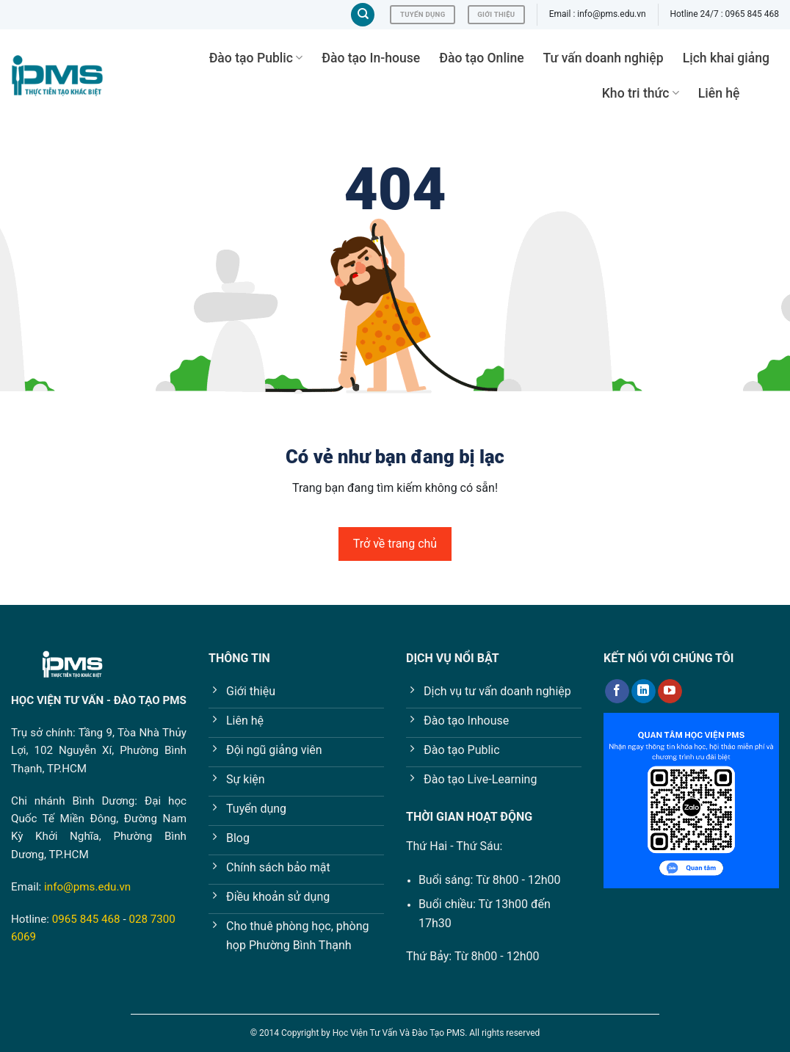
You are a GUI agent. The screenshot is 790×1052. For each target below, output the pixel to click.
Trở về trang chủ (395, 544)
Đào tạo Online (481, 58)
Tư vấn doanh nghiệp (603, 58)
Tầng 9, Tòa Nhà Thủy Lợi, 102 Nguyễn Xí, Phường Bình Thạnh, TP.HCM (98, 750)
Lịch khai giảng (726, 58)
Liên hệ (719, 93)
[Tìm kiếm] (362, 15)
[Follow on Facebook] (617, 691)
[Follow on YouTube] (670, 691)
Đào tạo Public (256, 58)
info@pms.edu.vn (87, 886)
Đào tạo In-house (371, 58)
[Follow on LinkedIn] (643, 691)
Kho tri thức (640, 93)
